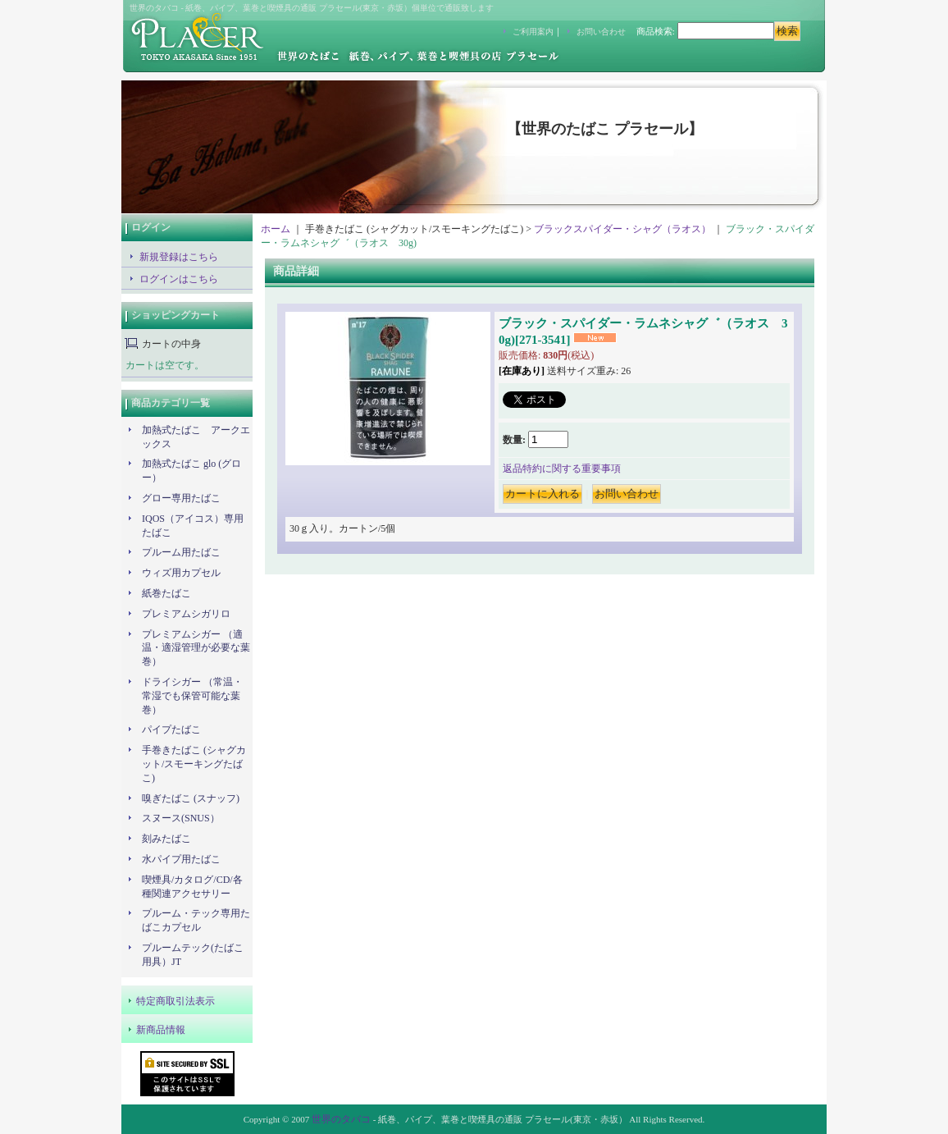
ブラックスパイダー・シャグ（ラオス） (622, 229)
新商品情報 (160, 1030)
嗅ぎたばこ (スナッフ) (190, 798)
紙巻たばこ (166, 593)
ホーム (275, 229)
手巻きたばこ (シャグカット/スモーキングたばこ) (194, 764)
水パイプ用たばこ (181, 859)
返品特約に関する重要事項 (562, 468)
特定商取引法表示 (175, 1001)
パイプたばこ (171, 729)
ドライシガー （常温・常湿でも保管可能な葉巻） (192, 696)
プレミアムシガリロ (186, 614)
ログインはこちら (178, 279)
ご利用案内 (533, 31)
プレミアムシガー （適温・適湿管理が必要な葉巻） (196, 648)
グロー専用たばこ (181, 498)
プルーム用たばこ (181, 552)
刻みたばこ (166, 838)
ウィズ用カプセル (181, 572)
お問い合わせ (601, 31)
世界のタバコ (341, 1119)
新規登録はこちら (178, 257)
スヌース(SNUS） (181, 818)
